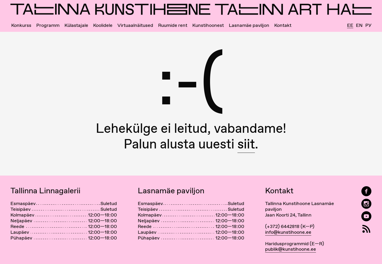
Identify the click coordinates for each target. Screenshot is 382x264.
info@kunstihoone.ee (288, 232)
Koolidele (102, 25)
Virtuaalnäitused (135, 25)
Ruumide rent (172, 25)
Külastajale (76, 25)
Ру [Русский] (368, 25)
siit (246, 144)
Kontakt (282, 25)
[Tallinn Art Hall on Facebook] (366, 191)
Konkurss (21, 25)
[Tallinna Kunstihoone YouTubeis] (366, 216)
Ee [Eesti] (350, 25)
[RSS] (366, 229)
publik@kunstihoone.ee (290, 249)
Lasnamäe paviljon (249, 25)
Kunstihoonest (208, 25)
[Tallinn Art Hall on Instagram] (366, 204)
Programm (47, 25)
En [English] (359, 25)
